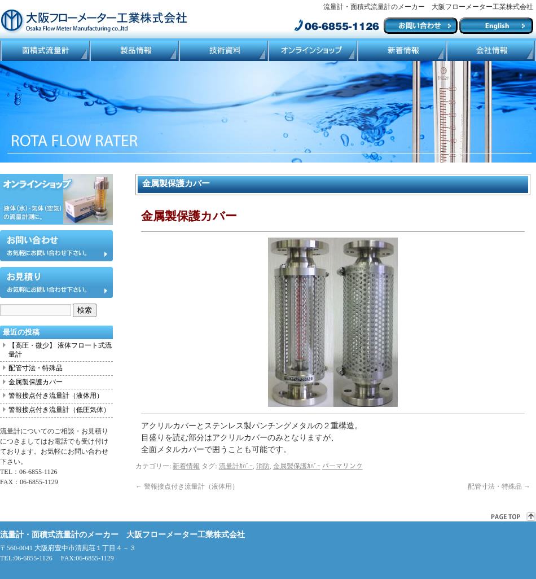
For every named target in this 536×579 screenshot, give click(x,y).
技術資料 (222, 51)
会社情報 (491, 51)
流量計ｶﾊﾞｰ (236, 466)
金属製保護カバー (35, 382)
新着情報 (186, 466)
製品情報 (133, 51)
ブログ (401, 51)
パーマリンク (342, 466)
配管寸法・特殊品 (499, 486)
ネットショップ (312, 51)
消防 (263, 466)
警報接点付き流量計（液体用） (187, 486)
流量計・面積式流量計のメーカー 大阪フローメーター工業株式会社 (122, 534)
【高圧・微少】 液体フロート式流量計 (60, 349)
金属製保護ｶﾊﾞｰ (296, 466)
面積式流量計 (44, 51)
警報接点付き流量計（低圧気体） (59, 410)
